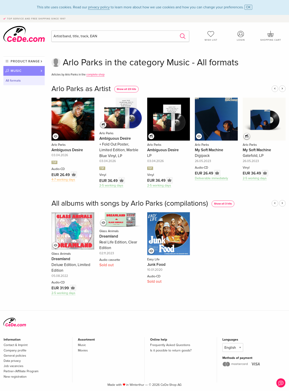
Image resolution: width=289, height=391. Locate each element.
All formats (13, 80)
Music (16, 71)
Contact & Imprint (16, 345)
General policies (15, 356)
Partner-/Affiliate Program (21, 371)
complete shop (95, 74)
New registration (15, 377)
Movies (83, 350)
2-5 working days (111, 185)
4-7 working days (63, 179)
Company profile (15, 350)
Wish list (211, 36)
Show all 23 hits (126, 89)
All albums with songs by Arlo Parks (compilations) (129, 203)
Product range (25, 61)
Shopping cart (271, 36)
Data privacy (12, 361)
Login (241, 36)
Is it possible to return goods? (170, 350)
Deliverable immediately (211, 178)
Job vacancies (13, 366)
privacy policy (99, 7)
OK (248, 7)
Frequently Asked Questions (170, 345)
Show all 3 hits (223, 203)
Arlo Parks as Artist (81, 89)
